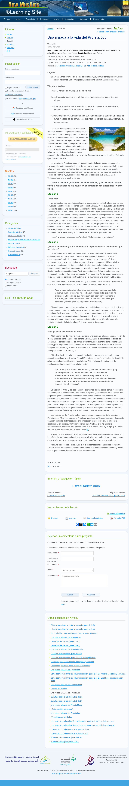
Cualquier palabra (13, 282)
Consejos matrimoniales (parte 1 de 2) (66, 654)
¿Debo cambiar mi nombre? (62, 709)
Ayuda (18, 19)
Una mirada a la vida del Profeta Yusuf (66, 685)
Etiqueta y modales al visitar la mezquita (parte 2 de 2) (73, 629)
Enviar (70, 595)
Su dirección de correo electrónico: (53, 562)
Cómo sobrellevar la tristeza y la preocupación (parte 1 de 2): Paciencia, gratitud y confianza (88, 674)
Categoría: (51, 66)
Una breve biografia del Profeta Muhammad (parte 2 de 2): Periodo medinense (82, 725)
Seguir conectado (12, 88)
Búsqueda (84, 19)
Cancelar (91, 595)
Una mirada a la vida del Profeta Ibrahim (67, 649)
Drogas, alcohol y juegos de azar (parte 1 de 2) (70, 729)
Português (10, 48)
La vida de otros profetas (94, 66)
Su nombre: (53, 553)
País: (50, 569)
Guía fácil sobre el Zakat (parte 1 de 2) (108, 495)
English (9, 34)
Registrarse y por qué (27, 99)
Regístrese (44, 19)
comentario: (53, 576)
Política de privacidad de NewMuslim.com (66, 773)
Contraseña (9, 78)
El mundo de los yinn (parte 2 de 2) (65, 741)
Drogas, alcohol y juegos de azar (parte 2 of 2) (69, 733)
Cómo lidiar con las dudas (61, 717)
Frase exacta (11, 286)
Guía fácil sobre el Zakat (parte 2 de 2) (66, 701)
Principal (7, 19)
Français (10, 44)
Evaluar (52, 518)
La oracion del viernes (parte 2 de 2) (65, 645)
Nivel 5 (50, 28)
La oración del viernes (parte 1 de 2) (65, 641)
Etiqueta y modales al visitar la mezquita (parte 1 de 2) (73, 625)
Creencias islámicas (74, 66)
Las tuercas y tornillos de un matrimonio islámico (70, 666)
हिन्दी (8, 51)
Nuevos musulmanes (24, 9)
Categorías (70, 19)
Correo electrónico (12, 69)
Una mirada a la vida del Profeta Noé (66, 637)
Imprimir (70, 518)
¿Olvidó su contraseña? (14, 95)
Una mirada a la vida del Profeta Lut (65, 670)
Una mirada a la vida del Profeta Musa (66, 705)
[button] (6, 176)
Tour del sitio (30, 19)
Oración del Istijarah (56, 495)
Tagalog (10, 38)
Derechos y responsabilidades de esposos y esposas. (72, 662)
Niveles (57, 19)
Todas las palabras (13, 279)
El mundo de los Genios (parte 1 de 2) (66, 737)
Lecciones (60, 66)
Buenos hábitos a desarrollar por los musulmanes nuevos (74, 633)
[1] (88, 430)
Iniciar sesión (32, 87)
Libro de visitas (99, 19)
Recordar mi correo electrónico (17, 91)
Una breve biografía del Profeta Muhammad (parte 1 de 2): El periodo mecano (82, 721)
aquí (63, 604)
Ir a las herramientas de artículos (111, 32)
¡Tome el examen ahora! (86, 485)
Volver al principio (115, 513)
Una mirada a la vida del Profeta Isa (65, 713)
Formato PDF (117, 518)
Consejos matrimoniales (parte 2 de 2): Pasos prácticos (73, 658)
